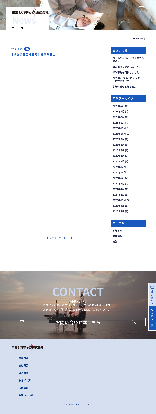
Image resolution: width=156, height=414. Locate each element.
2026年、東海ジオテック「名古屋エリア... (126, 79)
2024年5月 (118, 183)
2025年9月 (118, 139)
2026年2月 (118, 117)
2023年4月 (118, 211)
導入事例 (23, 373)
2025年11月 (119, 128)
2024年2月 (118, 194)
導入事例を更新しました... (127, 67)
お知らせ (117, 230)
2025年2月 (118, 161)
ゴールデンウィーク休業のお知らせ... (128, 59)
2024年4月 (118, 189)
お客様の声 (25, 380)
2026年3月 (118, 111)
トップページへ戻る (57, 238)
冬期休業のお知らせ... (124, 86)
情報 (115, 241)
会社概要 (23, 365)
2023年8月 (118, 205)
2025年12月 (119, 122)
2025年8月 (118, 144)
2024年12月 (119, 167)
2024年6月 (118, 178)
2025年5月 (118, 150)
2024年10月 (119, 172)
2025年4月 (118, 156)
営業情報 (117, 236)
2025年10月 (119, 133)
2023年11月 (119, 200)
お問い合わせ (26, 395)
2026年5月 (118, 106)
